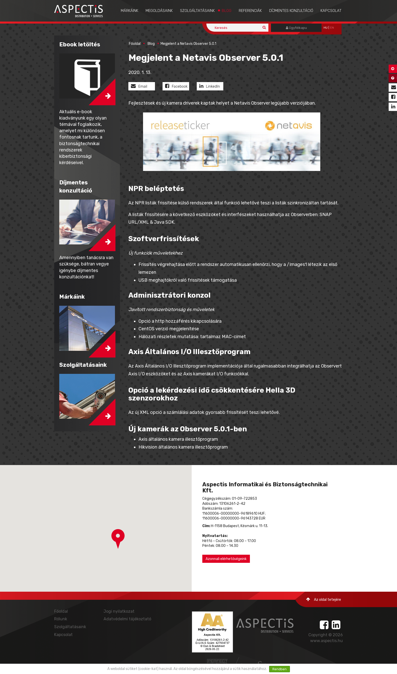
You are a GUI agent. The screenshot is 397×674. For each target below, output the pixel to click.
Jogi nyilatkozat (119, 611)
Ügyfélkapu (296, 28)
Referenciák (250, 10)
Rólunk (60, 619)
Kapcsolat (331, 10)
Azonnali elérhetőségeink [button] (226, 559)
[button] (118, 539)
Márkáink (129, 10)
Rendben (279, 669)
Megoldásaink (159, 10)
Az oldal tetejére (323, 599)
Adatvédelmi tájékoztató (127, 619)
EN (332, 27)
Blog (226, 10)
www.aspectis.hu (326, 640)
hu (326, 27)
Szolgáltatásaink (197, 10)
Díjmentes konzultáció (291, 10)
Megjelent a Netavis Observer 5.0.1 (188, 44)
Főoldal (135, 44)
